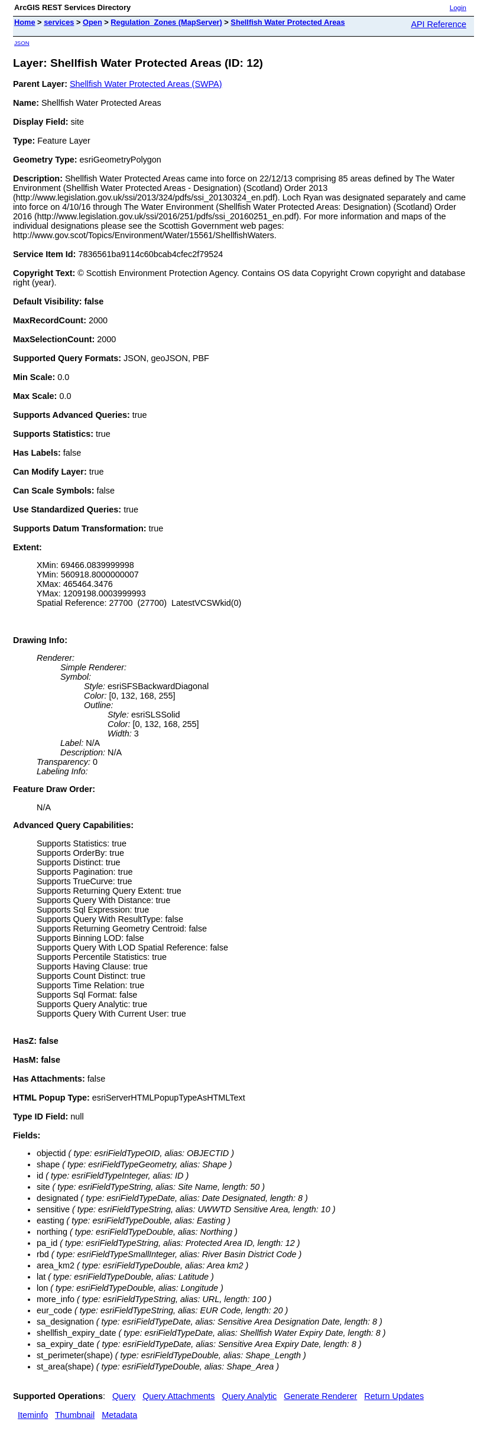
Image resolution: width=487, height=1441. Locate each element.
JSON (22, 43)
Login (458, 7)
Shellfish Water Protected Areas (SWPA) (146, 84)
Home (24, 22)
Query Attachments (178, 1396)
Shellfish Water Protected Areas (287, 22)
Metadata (119, 1415)
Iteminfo (33, 1415)
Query (123, 1396)
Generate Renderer (320, 1396)
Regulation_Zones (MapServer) (166, 22)
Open (92, 22)
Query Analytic (249, 1396)
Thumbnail (75, 1415)
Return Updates (394, 1396)
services (59, 22)
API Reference (438, 24)
